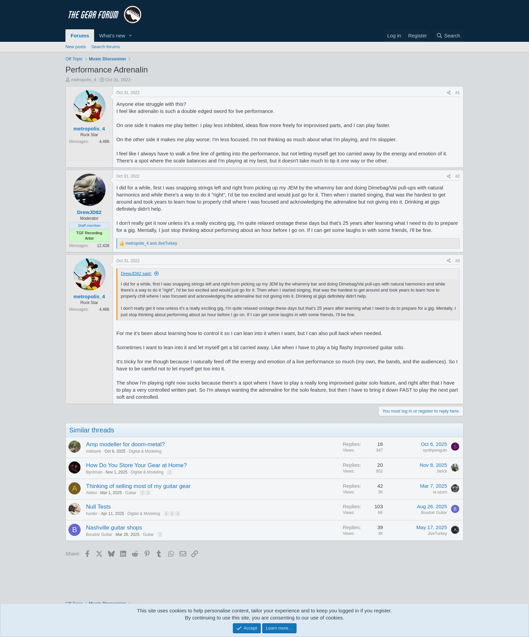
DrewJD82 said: (136, 273)
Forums (80, 35)
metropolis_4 (83, 79)
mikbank (93, 451)
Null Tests (98, 507)
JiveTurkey (437, 533)
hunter (92, 513)
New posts (75, 46)
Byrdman (94, 472)
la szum (440, 492)
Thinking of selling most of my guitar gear (138, 486)
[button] (130, 35)
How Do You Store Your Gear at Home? (136, 465)
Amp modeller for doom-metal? (125, 444)
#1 (457, 92)
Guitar (130, 492)
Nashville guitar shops (114, 527)
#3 (457, 261)
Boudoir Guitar (434, 512)
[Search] (448, 35)
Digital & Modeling (145, 451)
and (151, 243)
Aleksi (91, 492)
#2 (457, 176)
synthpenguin (435, 450)
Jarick (442, 471)
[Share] (448, 93)
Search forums (105, 46)
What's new (112, 35)
